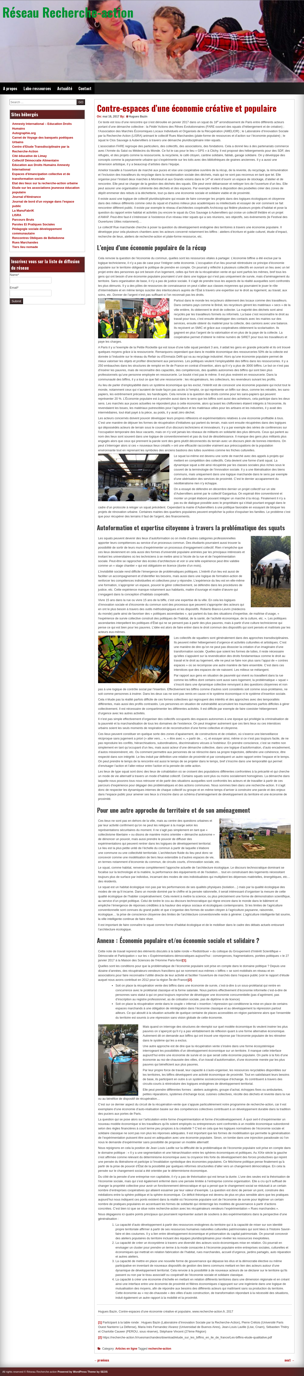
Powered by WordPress (72, 1371)
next (289, 1360)
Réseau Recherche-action (67, 12)
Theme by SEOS (97, 1371)
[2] (190, 980)
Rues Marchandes (25, 242)
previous (101, 1360)
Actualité (64, 88)
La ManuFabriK (23, 210)
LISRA (16, 215)
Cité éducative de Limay (29, 156)
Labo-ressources (37, 88)
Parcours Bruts (23, 219)
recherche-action (159, 1348)
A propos (10, 88)
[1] (184, 960)
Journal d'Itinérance (26, 197)
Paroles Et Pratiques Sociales (33, 224)
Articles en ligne (126, 1348)
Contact (84, 88)
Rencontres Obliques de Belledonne (38, 238)
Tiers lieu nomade (25, 247)
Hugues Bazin (138, 116)
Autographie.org (24, 133)
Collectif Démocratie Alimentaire (35, 160)
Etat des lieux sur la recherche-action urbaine (45, 183)
